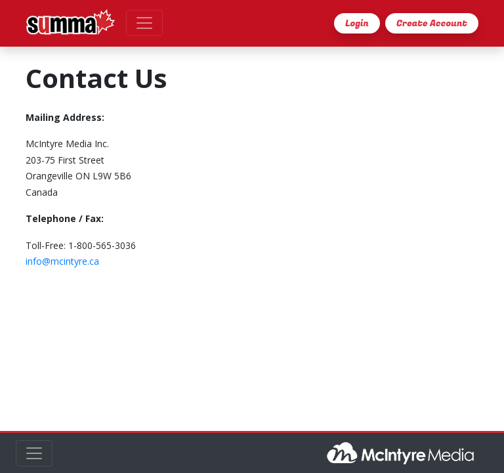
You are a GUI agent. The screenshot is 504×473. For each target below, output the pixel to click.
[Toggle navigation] (144, 23)
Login (357, 23)
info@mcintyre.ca (62, 261)
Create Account (431, 23)
